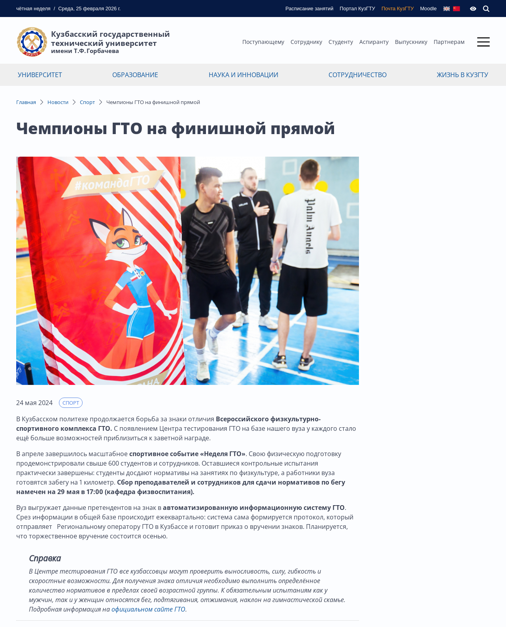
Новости (57, 102)
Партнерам (449, 41)
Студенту (341, 41)
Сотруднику (306, 41)
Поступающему (263, 41)
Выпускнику (411, 41)
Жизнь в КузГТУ (462, 74)
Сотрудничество (358, 74)
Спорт (87, 102)
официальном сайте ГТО (148, 609)
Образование (135, 74)
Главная (26, 102)
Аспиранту (374, 41)
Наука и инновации (243, 74)
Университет (40, 74)
